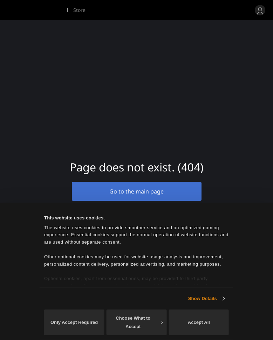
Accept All (199, 322)
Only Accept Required (74, 322)
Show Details (202, 298)
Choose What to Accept (139, 322)
